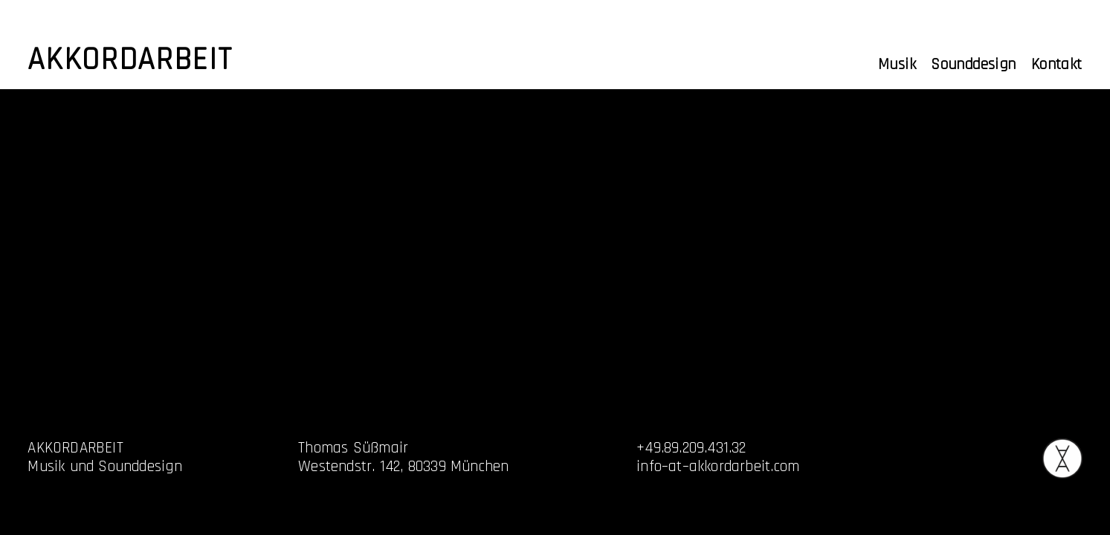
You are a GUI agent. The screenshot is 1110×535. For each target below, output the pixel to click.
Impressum (942, 448)
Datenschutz (947, 466)
